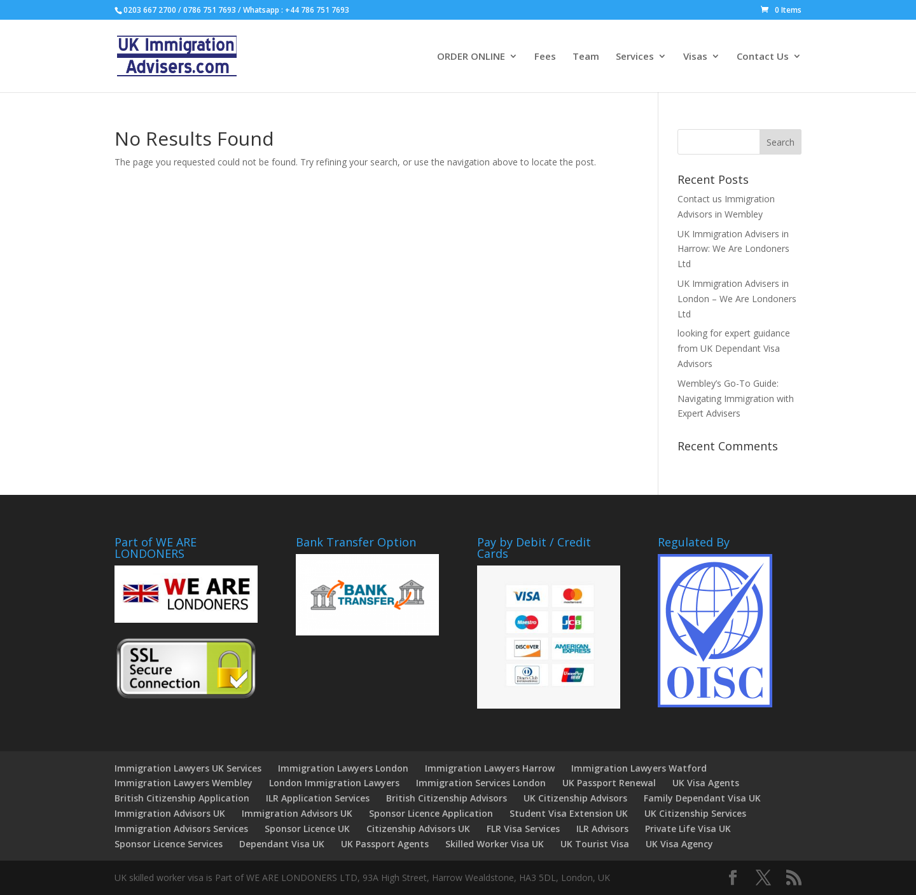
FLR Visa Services (523, 828)
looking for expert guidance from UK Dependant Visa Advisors (733, 348)
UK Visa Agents (705, 783)
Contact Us (763, 57)
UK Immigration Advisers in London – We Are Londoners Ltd (736, 298)
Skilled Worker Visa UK (494, 844)
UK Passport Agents (385, 844)
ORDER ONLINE (471, 57)
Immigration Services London (481, 783)
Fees (545, 57)
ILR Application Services (318, 798)
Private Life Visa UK (688, 828)
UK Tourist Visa (594, 844)
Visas (695, 57)
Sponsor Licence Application (431, 813)
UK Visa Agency (679, 844)
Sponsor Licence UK (307, 828)
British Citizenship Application (181, 798)
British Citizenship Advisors (446, 798)
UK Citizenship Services (695, 813)
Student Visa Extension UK (569, 813)
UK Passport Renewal (609, 783)
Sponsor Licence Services (168, 844)
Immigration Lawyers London (343, 768)
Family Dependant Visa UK (702, 798)
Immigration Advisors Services (181, 828)
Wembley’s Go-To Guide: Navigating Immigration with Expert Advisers (735, 398)
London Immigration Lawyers (334, 783)
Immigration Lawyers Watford (639, 768)
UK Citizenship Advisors (575, 798)
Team (585, 57)
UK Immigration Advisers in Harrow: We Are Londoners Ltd (733, 249)
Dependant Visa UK (281, 844)
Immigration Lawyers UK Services (187, 768)
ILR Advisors (602, 828)
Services (635, 57)
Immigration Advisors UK (169, 813)
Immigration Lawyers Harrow (490, 768)
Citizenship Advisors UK (418, 828)
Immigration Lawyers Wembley (183, 783)
